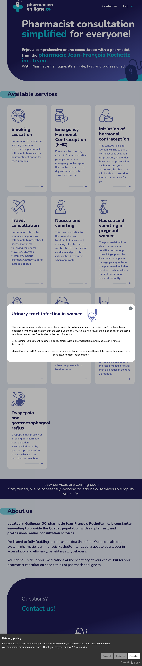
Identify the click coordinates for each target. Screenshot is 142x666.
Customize (120, 656)
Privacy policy (80, 647)
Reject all (107, 656)
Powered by (130, 662)
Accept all (134, 656)
